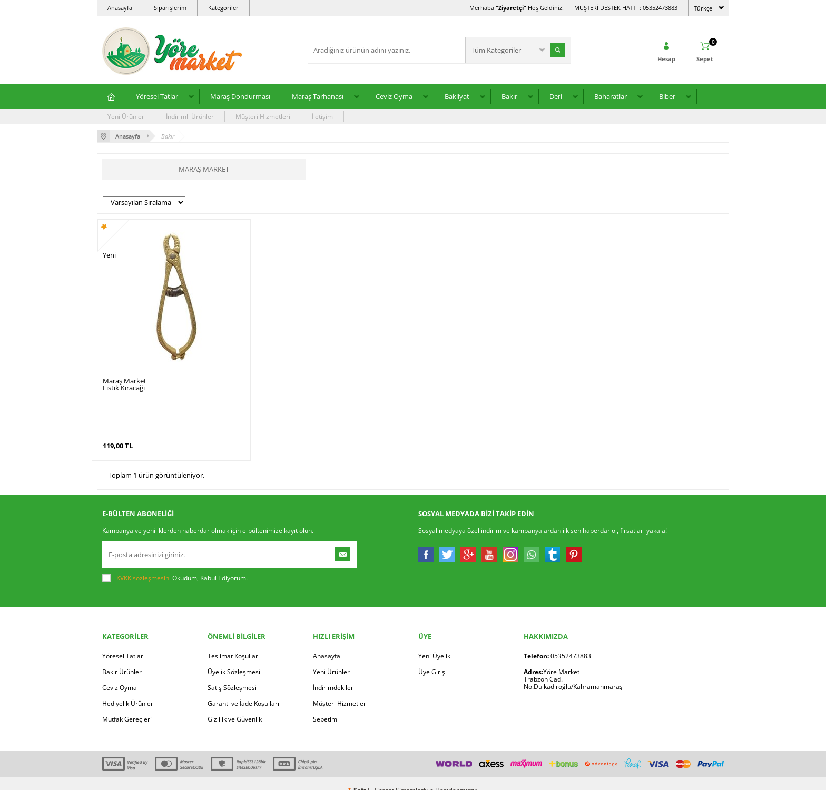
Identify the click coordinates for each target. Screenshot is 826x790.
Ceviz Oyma (394, 96)
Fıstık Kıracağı (124, 387)
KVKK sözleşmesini (143, 564)
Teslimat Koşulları (234, 642)
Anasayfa (119, 8)
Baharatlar (610, 96)
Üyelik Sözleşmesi (234, 658)
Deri (555, 96)
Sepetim (325, 705)
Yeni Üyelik (434, 642)
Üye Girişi (432, 658)
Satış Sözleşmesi (232, 673)
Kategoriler (223, 8)
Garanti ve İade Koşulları (243, 689)
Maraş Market (204, 169)
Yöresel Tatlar (157, 96)
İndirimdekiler (333, 673)
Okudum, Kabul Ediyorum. (175, 564)
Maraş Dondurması (240, 96)
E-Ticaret (381, 776)
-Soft (358, 776)
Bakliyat (457, 96)
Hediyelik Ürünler (127, 689)
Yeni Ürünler (125, 116)
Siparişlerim (170, 8)
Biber (667, 96)
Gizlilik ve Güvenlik (235, 705)
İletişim (322, 116)
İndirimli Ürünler (190, 116)
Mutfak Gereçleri (127, 705)
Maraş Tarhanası (317, 96)
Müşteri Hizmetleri (262, 116)
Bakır (509, 96)
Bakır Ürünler (122, 658)
